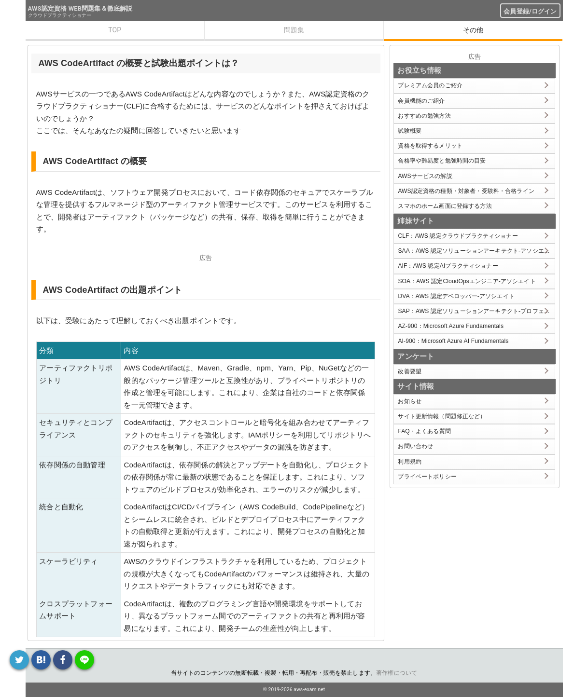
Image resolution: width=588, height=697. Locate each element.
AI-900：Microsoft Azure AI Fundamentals (453, 341)
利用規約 (409, 461)
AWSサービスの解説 (425, 176)
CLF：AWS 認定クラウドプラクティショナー (458, 235)
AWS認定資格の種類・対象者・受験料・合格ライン (466, 191)
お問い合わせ (415, 446)
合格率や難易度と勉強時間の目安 (442, 160)
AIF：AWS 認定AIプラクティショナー (448, 265)
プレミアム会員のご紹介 (430, 85)
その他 (473, 30)
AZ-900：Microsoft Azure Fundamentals (451, 326)
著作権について (396, 673)
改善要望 (409, 371)
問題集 (294, 30)
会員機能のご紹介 (421, 100)
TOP (114, 30)
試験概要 (409, 130)
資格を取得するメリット (430, 145)
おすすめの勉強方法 (424, 115)
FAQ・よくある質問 (424, 431)
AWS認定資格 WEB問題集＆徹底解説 (80, 8)
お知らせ (409, 401)
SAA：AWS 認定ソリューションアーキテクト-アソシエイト (476, 250)
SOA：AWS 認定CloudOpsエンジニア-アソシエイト (466, 281)
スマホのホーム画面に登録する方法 (444, 206)
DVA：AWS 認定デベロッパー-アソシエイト (456, 296)
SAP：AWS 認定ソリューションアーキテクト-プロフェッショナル (476, 311)
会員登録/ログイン (530, 11)
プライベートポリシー (427, 476)
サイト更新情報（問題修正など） (442, 416)
